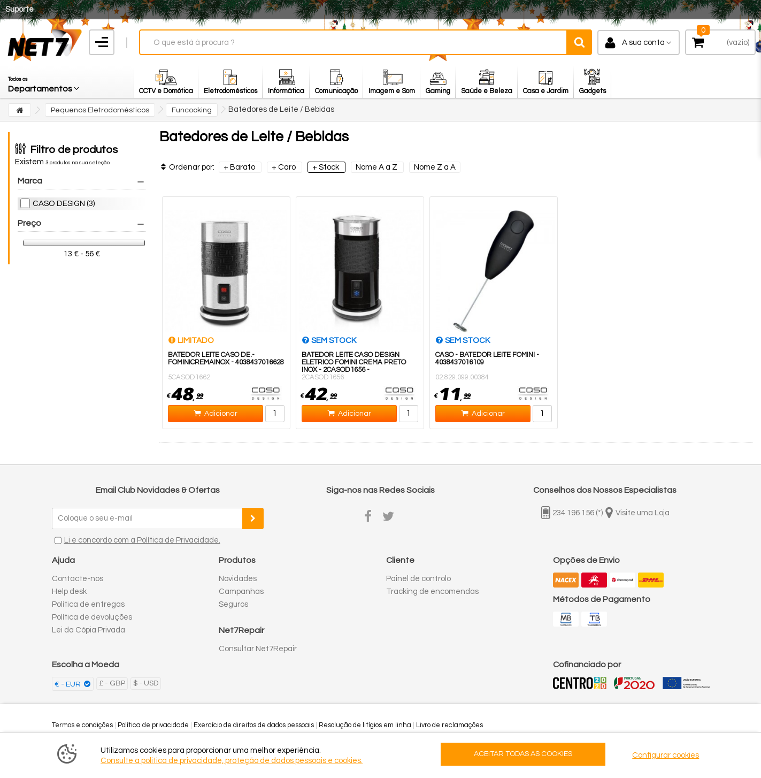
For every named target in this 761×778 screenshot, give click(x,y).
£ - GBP (112, 683)
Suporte (19, 9)
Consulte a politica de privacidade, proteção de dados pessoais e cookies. (232, 761)
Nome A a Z (377, 167)
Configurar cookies (665, 755)
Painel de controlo (418, 579)
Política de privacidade (153, 725)
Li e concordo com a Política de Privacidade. (142, 540)
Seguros (233, 604)
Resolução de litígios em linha (365, 725)
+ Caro (284, 167)
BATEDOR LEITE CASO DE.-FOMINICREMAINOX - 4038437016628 (226, 358)
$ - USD (145, 683)
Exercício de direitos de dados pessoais (254, 725)
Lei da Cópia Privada (88, 630)
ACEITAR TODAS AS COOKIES (523, 754)
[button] (44, 82)
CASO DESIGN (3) (64, 204)
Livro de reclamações (449, 725)
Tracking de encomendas (432, 592)
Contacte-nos (77, 579)
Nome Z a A (435, 167)
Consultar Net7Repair (258, 649)
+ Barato (240, 167)
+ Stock (326, 167)
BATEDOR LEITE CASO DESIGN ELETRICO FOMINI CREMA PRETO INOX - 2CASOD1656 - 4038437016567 (354, 366)
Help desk (69, 592)
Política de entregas (88, 604)
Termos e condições (82, 725)
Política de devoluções (92, 617)
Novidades (238, 579)
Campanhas (241, 592)
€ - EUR (68, 684)
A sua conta (643, 43)
